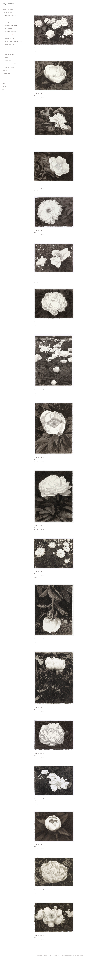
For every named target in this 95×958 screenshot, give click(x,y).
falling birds (8, 22)
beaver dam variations (11, 64)
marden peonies (9, 38)
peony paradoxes (10, 35)
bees (6, 57)
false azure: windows (11, 25)
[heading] (7, 4)
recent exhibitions (7, 9)
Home (4, 86)
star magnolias (9, 67)
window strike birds (10, 16)
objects (4, 70)
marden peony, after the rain (13, 41)
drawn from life (9, 54)
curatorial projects (7, 77)
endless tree (8, 48)
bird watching (9, 29)
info (3, 80)
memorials (8, 19)
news (3, 83)
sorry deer (8, 61)
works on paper (7, 12)
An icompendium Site (78, 955)
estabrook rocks (9, 45)
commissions (6, 74)
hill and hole (8, 51)
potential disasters (10, 32)
